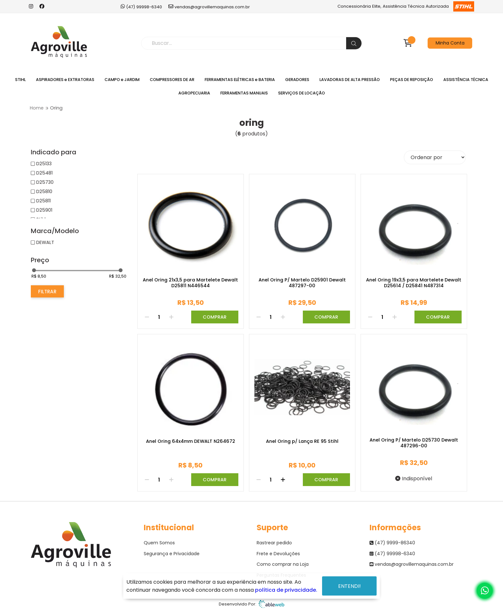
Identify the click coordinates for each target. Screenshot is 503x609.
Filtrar (47, 291)
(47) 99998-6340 (141, 6)
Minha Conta (450, 43)
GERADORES (297, 79)
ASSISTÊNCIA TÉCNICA (465, 79)
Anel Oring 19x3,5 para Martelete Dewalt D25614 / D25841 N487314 (413, 282)
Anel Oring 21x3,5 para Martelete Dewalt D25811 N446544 (190, 282)
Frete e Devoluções (278, 553)
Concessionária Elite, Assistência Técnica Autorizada (405, 6)
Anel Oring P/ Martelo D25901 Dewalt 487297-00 (302, 282)
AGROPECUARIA (194, 93)
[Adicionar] (171, 317)
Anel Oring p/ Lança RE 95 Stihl (302, 441)
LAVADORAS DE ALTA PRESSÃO (350, 79)
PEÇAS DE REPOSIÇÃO (411, 79)
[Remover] (147, 317)
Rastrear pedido (274, 543)
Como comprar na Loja (283, 564)
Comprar (214, 317)
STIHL (20, 79)
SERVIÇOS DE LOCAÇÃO (301, 93)
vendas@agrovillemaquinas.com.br (209, 6)
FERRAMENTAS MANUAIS (244, 93)
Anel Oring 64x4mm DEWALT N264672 (190, 441)
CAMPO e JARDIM (122, 79)
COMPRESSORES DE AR (172, 79)
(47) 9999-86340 (392, 543)
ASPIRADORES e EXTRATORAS (65, 79)
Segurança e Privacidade (172, 553)
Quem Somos (159, 543)
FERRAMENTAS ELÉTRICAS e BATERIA (240, 79)
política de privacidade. (286, 590)
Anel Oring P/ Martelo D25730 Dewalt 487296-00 (414, 443)
